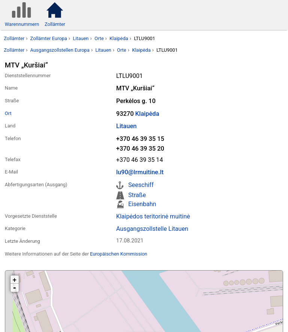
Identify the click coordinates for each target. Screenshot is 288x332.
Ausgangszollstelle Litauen (152, 228)
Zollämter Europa (48, 38)
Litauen (80, 38)
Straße (137, 195)
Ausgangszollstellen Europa (60, 50)
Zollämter (14, 38)
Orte (99, 38)
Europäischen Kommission (118, 254)
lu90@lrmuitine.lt (140, 172)
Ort (8, 113)
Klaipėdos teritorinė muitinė (153, 216)
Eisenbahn (142, 204)
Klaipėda (119, 38)
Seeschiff (140, 184)
